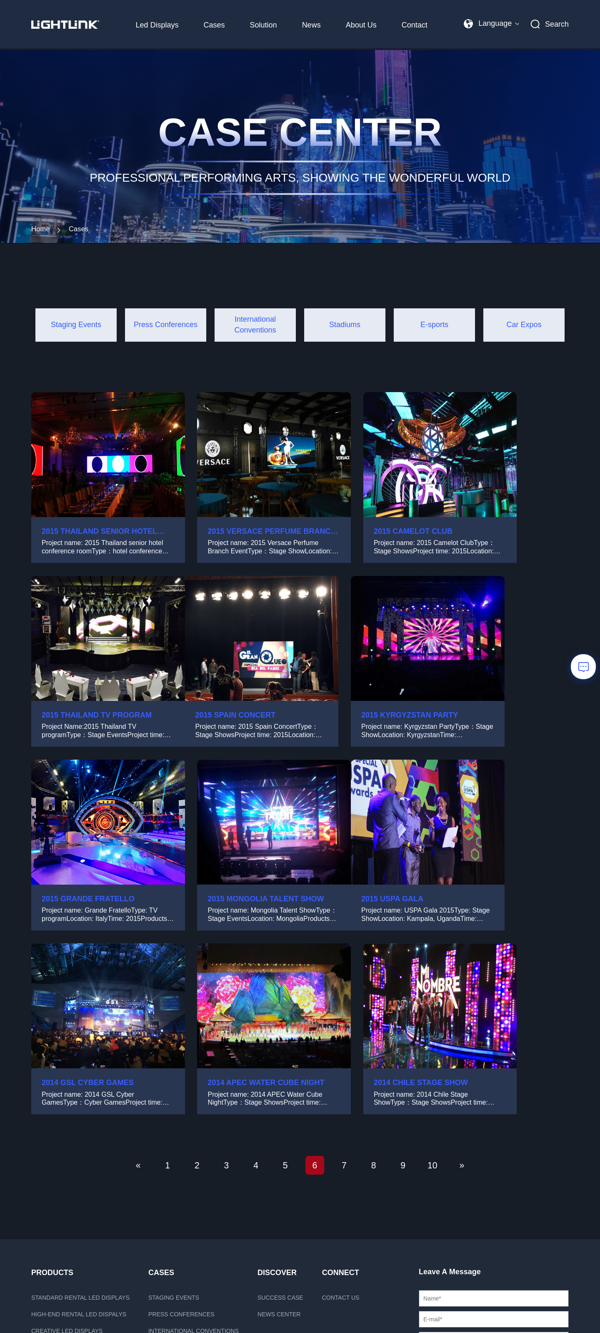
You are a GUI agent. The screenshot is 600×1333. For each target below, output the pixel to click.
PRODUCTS (52, 1107)
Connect (340, 1107)
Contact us (341, 1132)
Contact (413, 25)
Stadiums (163, 1182)
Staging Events (173, 1132)
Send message (493, 1243)
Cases (212, 25)
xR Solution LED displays (72, 1182)
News (309, 25)
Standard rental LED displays (80, 1132)
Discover (277, 1107)
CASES (161, 1107)
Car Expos (165, 1215)
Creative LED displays (66, 1165)
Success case (280, 1132)
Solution (261, 25)
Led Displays (155, 25)
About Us (359, 25)
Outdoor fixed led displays (76, 1215)
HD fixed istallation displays (78, 1198)
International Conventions (193, 1165)
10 (450, 998)
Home (41, 244)
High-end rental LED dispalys (78, 1148)
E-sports (163, 1198)
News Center (279, 1148)
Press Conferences (181, 1148)
